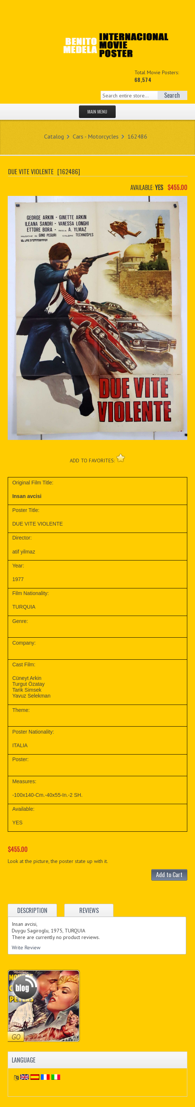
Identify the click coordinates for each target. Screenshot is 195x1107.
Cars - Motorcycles (96, 136)
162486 (137, 136)
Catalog (54, 136)
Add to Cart (169, 874)
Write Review (26, 947)
